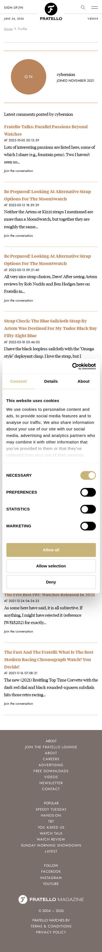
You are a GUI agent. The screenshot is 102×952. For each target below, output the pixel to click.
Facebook (51, 871)
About (51, 753)
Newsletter (51, 783)
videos (93, 19)
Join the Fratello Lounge (51, 747)
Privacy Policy (51, 932)
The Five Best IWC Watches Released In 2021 (49, 594)
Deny (51, 582)
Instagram (51, 877)
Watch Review (51, 839)
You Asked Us (51, 827)
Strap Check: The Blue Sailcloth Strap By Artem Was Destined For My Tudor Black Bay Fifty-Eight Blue (50, 328)
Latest (51, 851)
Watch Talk (51, 833)
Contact (51, 789)
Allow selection (51, 566)
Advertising (51, 765)
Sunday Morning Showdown (51, 845)
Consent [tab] (18, 381)
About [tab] (83, 381)
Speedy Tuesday (51, 809)
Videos (51, 777)
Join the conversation (18, 170)
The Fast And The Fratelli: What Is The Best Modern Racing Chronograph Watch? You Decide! (48, 659)
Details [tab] (51, 381)
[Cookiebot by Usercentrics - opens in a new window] (73, 366)
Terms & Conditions (51, 926)
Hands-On (51, 815)
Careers (51, 759)
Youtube (51, 883)
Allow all (51, 550)
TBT (51, 821)
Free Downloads (51, 771)
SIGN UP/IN (13, 7)
